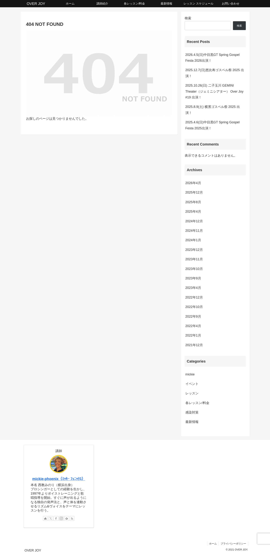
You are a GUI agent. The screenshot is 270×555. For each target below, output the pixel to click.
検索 (188, 18)
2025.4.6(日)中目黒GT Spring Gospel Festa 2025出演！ (212, 125)
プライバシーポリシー (233, 543)
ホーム (213, 543)
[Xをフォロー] (50, 518)
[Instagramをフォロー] (61, 518)
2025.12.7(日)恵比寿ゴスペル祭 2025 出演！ (214, 73)
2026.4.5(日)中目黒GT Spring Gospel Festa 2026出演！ (212, 57)
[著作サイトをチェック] (45, 518)
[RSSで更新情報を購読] (72, 518)
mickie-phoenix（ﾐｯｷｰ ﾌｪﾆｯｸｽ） (58, 479)
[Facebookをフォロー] (56, 518)
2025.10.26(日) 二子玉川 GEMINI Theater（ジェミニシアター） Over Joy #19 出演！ (214, 91)
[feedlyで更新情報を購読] (66, 518)
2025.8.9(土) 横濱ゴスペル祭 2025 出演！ (212, 109)
